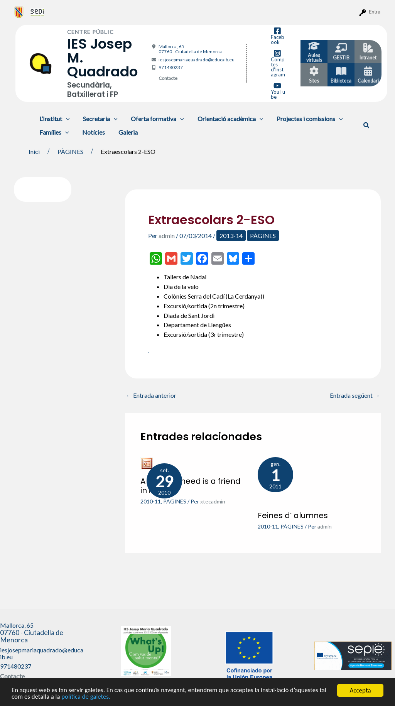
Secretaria (98, 118)
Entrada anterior (151, 395)
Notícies (92, 132)
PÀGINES (263, 235)
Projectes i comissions (305, 118)
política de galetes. (86, 697)
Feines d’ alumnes (293, 515)
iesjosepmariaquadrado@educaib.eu (197, 59)
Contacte (168, 78)
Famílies (54, 132)
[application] (65, 118)
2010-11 (150, 501)
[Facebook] (277, 36)
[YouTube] (277, 91)
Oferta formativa (155, 118)
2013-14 (231, 235)
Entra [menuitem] (374, 12)
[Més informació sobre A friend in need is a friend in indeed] (146, 462)
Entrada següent (355, 395)
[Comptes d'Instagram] (277, 63)
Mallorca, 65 (190, 49)
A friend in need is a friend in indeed (190, 486)
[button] (366, 125)
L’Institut (54, 118)
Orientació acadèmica (227, 118)
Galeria (125, 132)
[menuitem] (19, 12)
